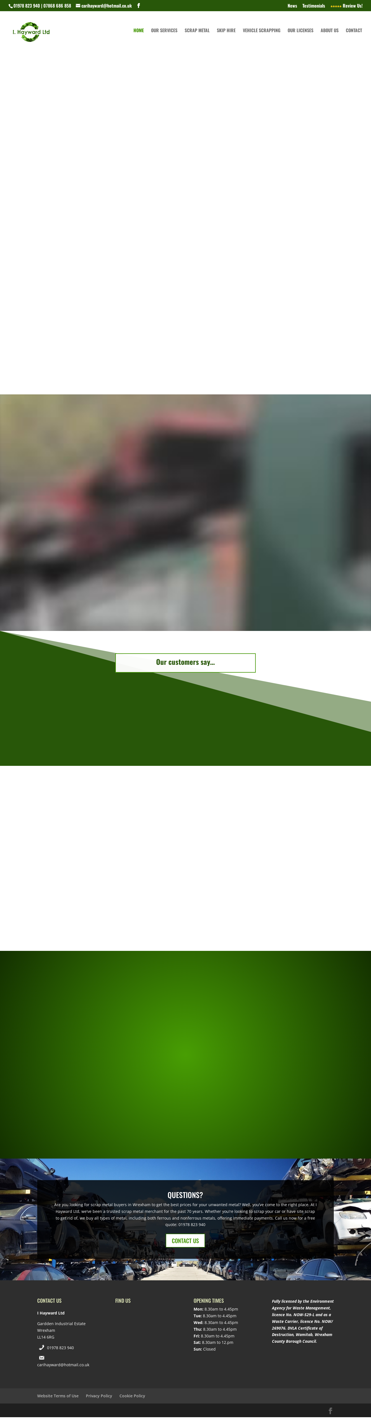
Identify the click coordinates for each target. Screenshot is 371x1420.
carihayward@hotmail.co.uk (63, 1367)
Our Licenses (300, 35)
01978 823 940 (60, 1350)
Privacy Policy (99, 1398)
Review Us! (346, 6)
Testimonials (313, 6)
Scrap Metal (197, 35)
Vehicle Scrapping (261, 35)
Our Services (164, 35)
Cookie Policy (132, 1398)
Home (138, 35)
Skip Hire (226, 35)
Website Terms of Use (58, 1398)
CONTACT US (185, 1243)
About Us (330, 35)
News (292, 6)
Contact (354, 35)
